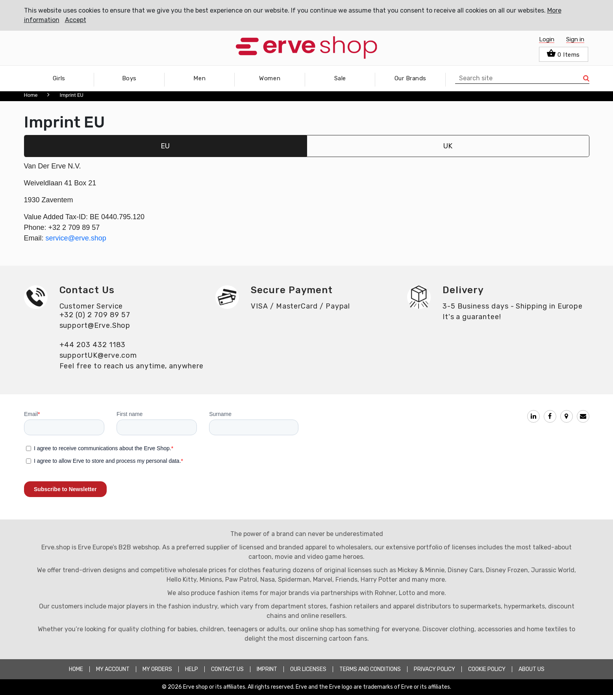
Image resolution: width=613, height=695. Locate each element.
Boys (129, 78)
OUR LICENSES (308, 669)
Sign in (575, 39)
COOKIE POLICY (487, 669)
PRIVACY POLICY (434, 669)
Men (199, 78)
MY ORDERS (157, 669)
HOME (76, 669)
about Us (531, 669)
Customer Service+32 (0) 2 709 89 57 (95, 310)
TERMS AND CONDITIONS (370, 669)
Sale (340, 78)
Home (31, 95)
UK (447, 146)
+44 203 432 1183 (92, 344)
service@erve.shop (76, 238)
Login (546, 39)
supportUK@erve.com (98, 355)
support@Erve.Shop (95, 325)
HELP (191, 669)
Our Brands (410, 78)
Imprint (267, 669)
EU (165, 146)
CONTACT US (227, 669)
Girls (59, 78)
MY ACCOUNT (113, 669)
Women (269, 78)
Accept (75, 20)
